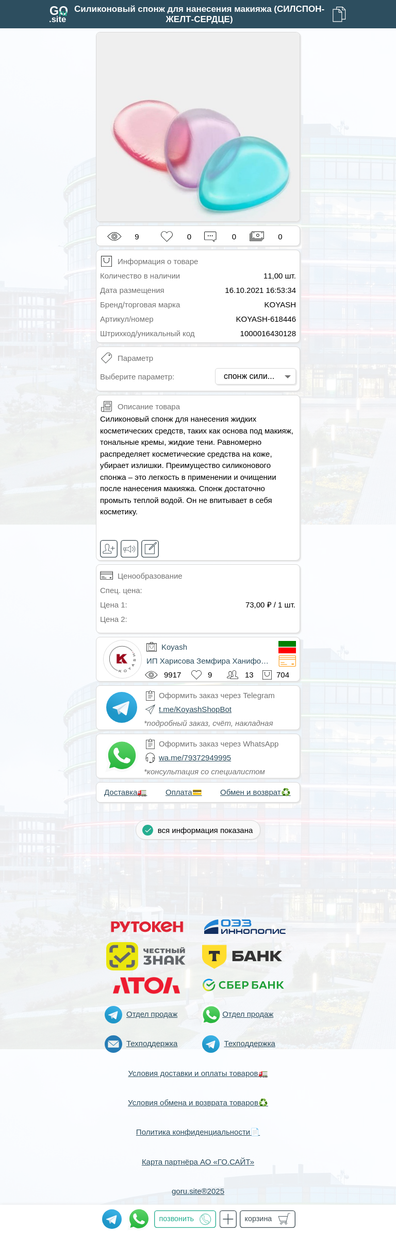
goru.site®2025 (198, 1191)
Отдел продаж (151, 1014)
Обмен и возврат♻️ (255, 792)
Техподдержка (151, 1043)
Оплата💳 (184, 792)
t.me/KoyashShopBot (195, 709)
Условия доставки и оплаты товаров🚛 (198, 1073)
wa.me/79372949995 (195, 757)
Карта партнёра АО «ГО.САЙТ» (198, 1161)
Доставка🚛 (125, 792)
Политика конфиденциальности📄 (198, 1131)
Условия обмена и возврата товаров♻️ (198, 1102)
